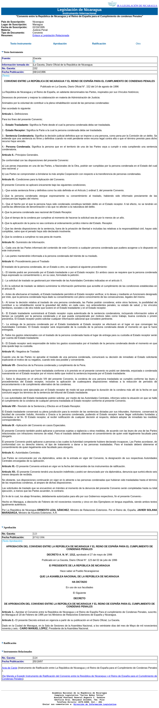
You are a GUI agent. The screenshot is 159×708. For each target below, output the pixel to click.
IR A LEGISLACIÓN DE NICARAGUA (132, 5)
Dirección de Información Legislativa (94, 704)
